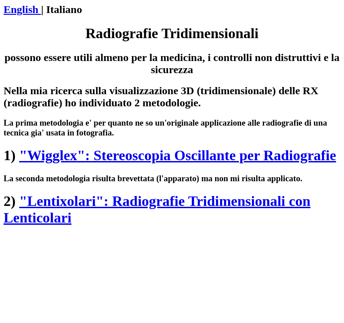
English (22, 9)
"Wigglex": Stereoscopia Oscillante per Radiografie (177, 155)
